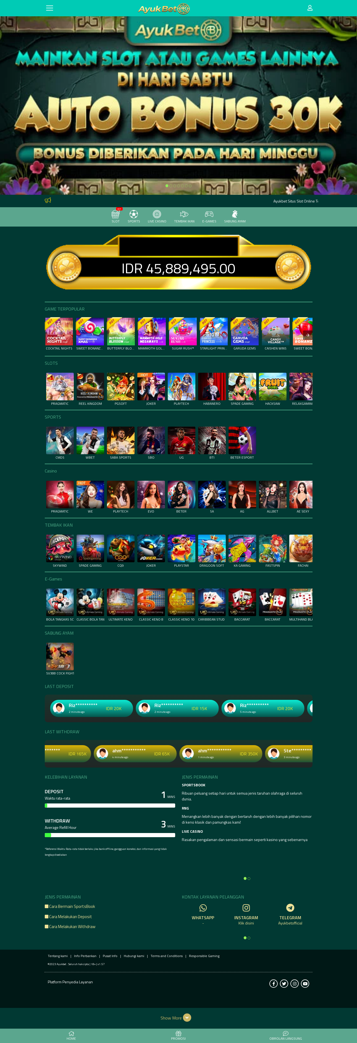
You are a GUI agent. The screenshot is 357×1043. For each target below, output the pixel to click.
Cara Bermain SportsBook (70, 906)
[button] (179, 1017)
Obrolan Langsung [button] (285, 1036)
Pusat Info (110, 955)
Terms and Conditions (167, 955)
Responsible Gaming (204, 955)
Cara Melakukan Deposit (68, 916)
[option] (167, 185)
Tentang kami (58, 955)
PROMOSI (178, 1036)
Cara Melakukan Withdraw (70, 926)
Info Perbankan (85, 955)
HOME (71, 1036)
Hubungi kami (134, 955)
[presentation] (308, 335)
